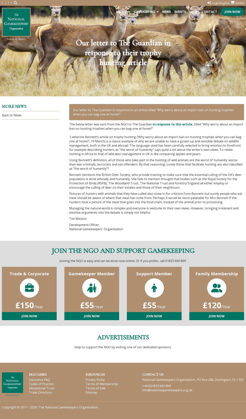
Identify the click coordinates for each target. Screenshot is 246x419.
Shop (193, 12)
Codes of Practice (41, 384)
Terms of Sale (96, 388)
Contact (209, 12)
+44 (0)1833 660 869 (156, 386)
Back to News (12, 115)
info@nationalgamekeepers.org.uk (167, 390)
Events (180, 12)
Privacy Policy (95, 380)
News (166, 12)
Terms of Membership (102, 384)
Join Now (232, 12)
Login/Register (218, 3)
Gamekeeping (146, 12)
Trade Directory (40, 392)
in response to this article (172, 124)
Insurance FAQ (39, 380)
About (123, 12)
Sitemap (91, 392)
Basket (237, 3)
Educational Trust (41, 388)
